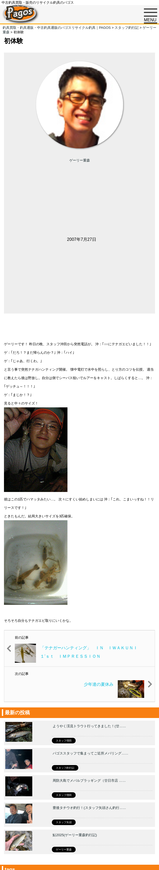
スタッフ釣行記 (65, 767)
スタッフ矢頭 (64, 822)
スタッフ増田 (64, 740)
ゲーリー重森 (79, 160)
